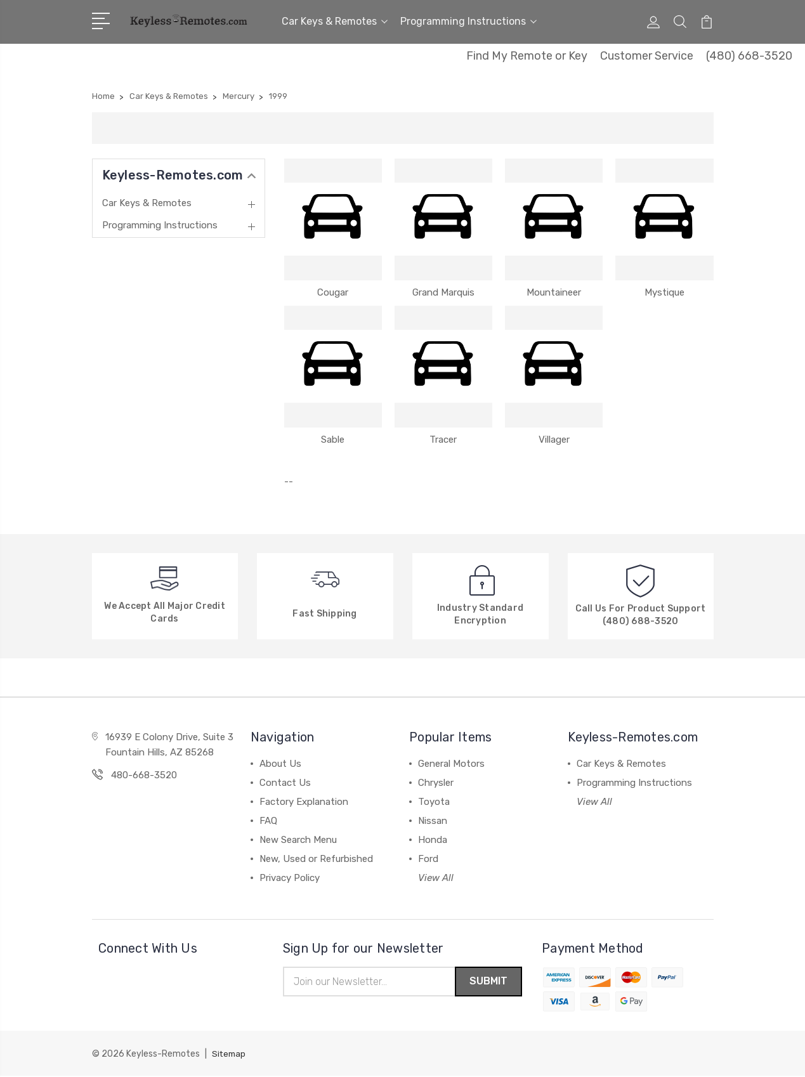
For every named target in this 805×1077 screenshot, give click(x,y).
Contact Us (285, 782)
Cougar (332, 292)
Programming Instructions (468, 21)
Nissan (432, 820)
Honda (432, 839)
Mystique (664, 292)
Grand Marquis (443, 292)
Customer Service (646, 56)
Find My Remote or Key (526, 56)
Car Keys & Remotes (335, 21)
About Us (280, 763)
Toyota (434, 801)
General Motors (451, 763)
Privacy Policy (289, 878)
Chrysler (436, 782)
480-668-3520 (144, 775)
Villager (554, 439)
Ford (428, 859)
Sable (332, 439)
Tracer (443, 439)
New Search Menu (298, 839)
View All (436, 878)
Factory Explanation (303, 801)
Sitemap (229, 1055)
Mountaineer (554, 292)
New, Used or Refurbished (316, 859)
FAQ (268, 820)
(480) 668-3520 (749, 56)
